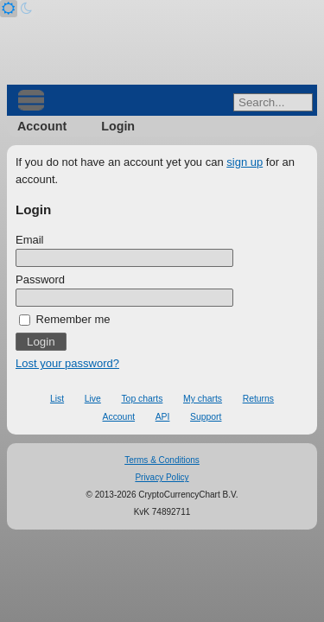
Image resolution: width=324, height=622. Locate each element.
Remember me (65, 319)
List (57, 398)
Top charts (141, 398)
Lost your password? (67, 363)
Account (42, 126)
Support (205, 417)
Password (40, 279)
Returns (258, 398)
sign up (244, 162)
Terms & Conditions (162, 460)
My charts (202, 398)
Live (93, 398)
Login (118, 126)
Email (30, 239)
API (163, 417)
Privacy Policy (161, 477)
